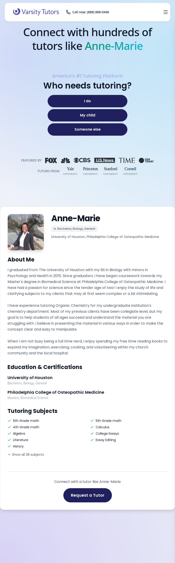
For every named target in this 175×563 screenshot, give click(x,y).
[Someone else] (87, 129)
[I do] (87, 101)
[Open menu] (165, 12)
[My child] (87, 115)
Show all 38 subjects (26, 454)
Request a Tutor (87, 495)
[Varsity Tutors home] (36, 12)
